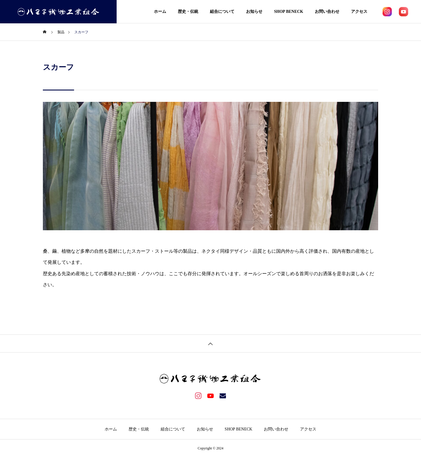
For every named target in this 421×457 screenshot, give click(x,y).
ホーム (160, 11)
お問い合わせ (327, 11)
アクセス (359, 11)
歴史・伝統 (188, 11)
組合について (222, 11)
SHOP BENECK (288, 11)
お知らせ (254, 11)
